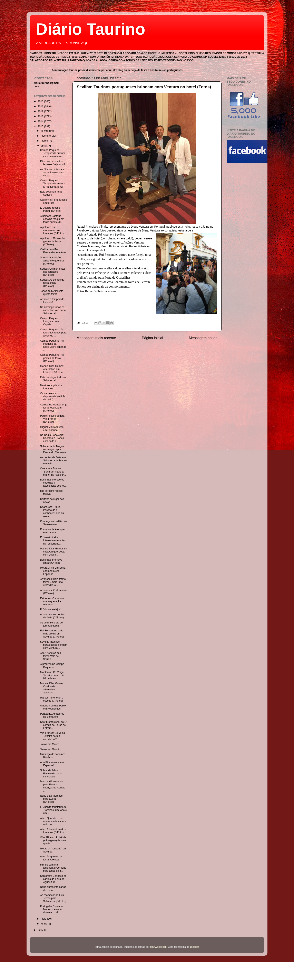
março (45, 140)
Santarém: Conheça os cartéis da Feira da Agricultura (53, 879)
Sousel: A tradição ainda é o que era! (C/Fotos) (52, 260)
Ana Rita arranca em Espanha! (52, 764)
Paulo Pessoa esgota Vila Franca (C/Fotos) (52, 418)
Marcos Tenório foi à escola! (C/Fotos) (51, 699)
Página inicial (152, 338)
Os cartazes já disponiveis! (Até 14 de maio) (53, 396)
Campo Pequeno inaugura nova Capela (49, 321)
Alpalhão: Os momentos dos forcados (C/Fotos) (52, 230)
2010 (41, 101)
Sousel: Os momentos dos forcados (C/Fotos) (52, 271)
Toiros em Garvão (50, 749)
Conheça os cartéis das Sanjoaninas (53, 523)
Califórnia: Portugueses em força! (53, 201)
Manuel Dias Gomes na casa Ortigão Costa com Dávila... (53, 551)
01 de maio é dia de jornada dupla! (51, 624)
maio (44, 918)
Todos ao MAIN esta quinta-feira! (51, 293)
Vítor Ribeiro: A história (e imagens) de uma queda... (53, 840)
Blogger (194, 946)
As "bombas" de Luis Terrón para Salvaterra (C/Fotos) (53, 898)
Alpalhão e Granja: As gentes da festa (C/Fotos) (52, 241)
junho (44, 923)
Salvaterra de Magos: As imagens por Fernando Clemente (53, 449)
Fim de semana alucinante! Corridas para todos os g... (53, 867)
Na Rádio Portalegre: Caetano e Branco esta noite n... (52, 438)
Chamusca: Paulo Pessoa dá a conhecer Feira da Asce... (52, 512)
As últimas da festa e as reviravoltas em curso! (52, 172)
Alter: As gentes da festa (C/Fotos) (51, 858)
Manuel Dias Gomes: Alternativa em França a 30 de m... (52, 369)
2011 (41, 106)
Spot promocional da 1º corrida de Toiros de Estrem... (53, 725)
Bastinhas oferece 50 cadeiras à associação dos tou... (53, 482)
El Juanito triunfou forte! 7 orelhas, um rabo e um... (53, 810)
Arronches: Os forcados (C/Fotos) (53, 592)
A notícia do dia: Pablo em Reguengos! (53, 707)
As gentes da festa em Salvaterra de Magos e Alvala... (53, 460)
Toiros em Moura (49, 744)
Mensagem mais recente (96, 338)
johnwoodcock (158, 946)
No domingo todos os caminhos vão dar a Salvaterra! (53, 310)
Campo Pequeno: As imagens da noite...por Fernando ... (53, 345)
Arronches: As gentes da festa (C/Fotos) (52, 616)
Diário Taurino (90, 29)
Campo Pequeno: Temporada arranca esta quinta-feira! (52, 153)
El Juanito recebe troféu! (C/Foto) (50, 209)
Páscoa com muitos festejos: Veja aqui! (52, 163)
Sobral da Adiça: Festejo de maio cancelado (50, 773)
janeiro (45, 130)
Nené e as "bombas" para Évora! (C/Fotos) (51, 798)
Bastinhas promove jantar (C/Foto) (51, 561)
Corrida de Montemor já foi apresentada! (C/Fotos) (53, 407)
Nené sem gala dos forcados (51, 387)
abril (43, 145)
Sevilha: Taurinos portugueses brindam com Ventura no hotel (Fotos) (144, 87)
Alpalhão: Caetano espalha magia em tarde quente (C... (52, 219)
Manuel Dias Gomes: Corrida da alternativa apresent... (52, 688)
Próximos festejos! (50, 609)
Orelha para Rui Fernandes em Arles (53, 251)
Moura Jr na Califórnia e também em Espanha (52, 570)
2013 (41, 116)
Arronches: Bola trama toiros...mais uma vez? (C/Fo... (53, 582)
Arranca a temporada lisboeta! (52, 301)
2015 (41, 126)
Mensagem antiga (203, 338)
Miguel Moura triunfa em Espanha (51, 429)
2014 (41, 121)
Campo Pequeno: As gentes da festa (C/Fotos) (52, 357)
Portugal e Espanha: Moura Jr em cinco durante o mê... (52, 909)
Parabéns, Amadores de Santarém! (52, 715)
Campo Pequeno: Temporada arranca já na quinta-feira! (52, 183)
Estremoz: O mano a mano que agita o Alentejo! (51, 601)
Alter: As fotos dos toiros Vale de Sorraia (50, 656)
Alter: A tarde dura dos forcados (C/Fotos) (53, 831)
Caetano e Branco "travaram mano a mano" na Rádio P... (53, 471)
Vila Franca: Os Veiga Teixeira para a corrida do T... (52, 736)
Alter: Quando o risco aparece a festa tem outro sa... (53, 821)
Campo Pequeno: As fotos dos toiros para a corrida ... (53, 332)
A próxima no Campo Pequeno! (52, 666)
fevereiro (46, 135)
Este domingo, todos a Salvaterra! (53, 379)
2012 (41, 111)
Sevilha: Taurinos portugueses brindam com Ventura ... (53, 644)
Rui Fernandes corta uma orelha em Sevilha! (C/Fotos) (52, 633)
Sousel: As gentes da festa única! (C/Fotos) (52, 282)
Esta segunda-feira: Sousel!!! (51, 193)
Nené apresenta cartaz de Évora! (53, 888)
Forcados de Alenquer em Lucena (52, 531)
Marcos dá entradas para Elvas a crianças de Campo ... (52, 786)
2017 (41, 930)
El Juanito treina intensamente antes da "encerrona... (53, 540)
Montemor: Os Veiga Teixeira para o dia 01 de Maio (52, 675)
